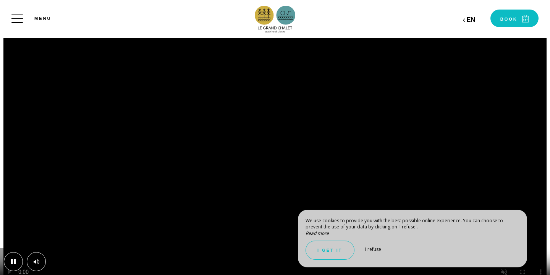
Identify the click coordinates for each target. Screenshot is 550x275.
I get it (330, 250)
